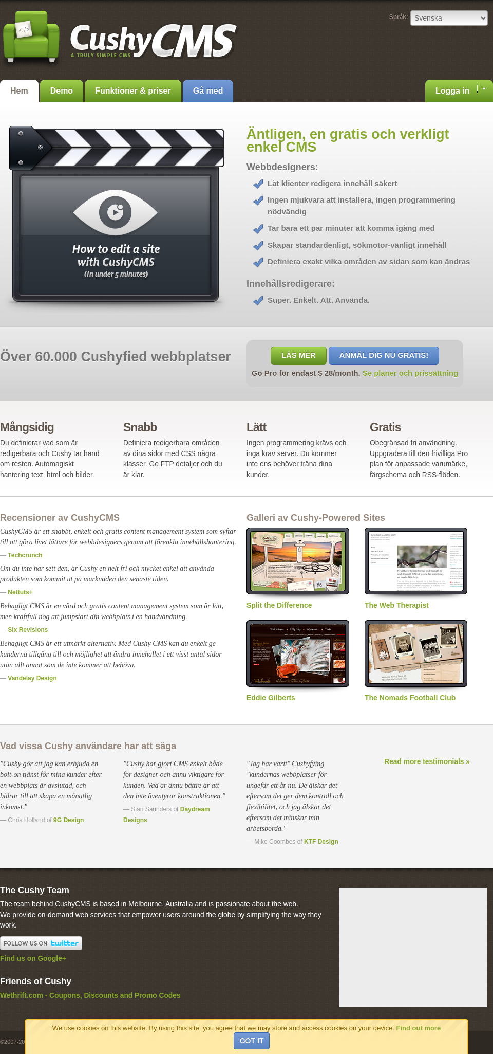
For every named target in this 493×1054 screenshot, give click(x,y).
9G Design (68, 820)
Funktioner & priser (133, 90)
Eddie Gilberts (297, 661)
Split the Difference (297, 568)
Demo (61, 90)
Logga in (460, 90)
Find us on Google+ (33, 958)
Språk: (398, 17)
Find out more (418, 1028)
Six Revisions (28, 629)
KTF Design (321, 841)
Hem (19, 90)
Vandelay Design (32, 678)
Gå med (208, 90)
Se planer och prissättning (410, 373)
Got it (252, 1041)
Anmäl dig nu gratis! (383, 355)
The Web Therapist (416, 568)
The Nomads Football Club (416, 661)
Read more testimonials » (427, 762)
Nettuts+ (20, 592)
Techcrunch (25, 555)
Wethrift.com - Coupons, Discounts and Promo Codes (90, 996)
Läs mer (298, 355)
